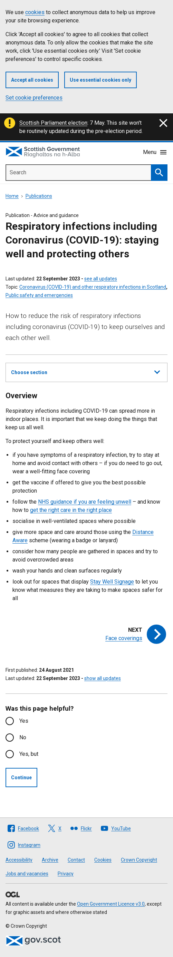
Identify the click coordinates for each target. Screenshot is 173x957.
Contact (76, 860)
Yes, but (28, 754)
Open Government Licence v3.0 (111, 904)
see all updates (100, 278)
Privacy (66, 873)
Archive (50, 860)
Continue (21, 777)
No (22, 737)
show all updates (102, 678)
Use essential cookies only (100, 80)
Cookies (103, 860)
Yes (23, 721)
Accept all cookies (32, 80)
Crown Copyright (139, 860)
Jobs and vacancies (27, 873)
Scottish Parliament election (53, 123)
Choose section (85, 371)
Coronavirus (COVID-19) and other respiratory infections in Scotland (92, 287)
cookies (35, 12)
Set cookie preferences (34, 97)
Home (12, 196)
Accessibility (19, 860)
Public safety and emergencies (39, 295)
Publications (39, 196)
